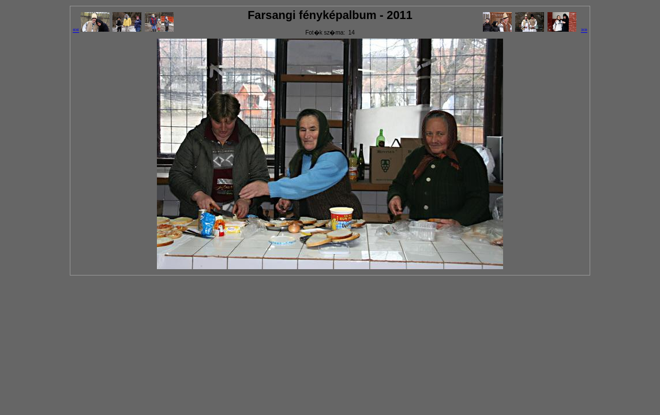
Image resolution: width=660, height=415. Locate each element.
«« (76, 30)
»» (584, 30)
